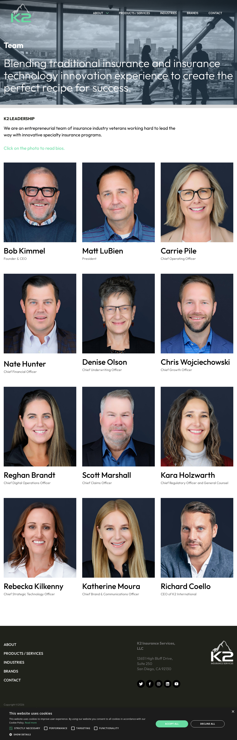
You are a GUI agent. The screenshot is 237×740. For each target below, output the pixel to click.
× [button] (232, 711)
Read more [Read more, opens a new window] (31, 722)
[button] (99, 13)
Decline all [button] (207, 723)
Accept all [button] (172, 723)
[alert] (118, 724)
